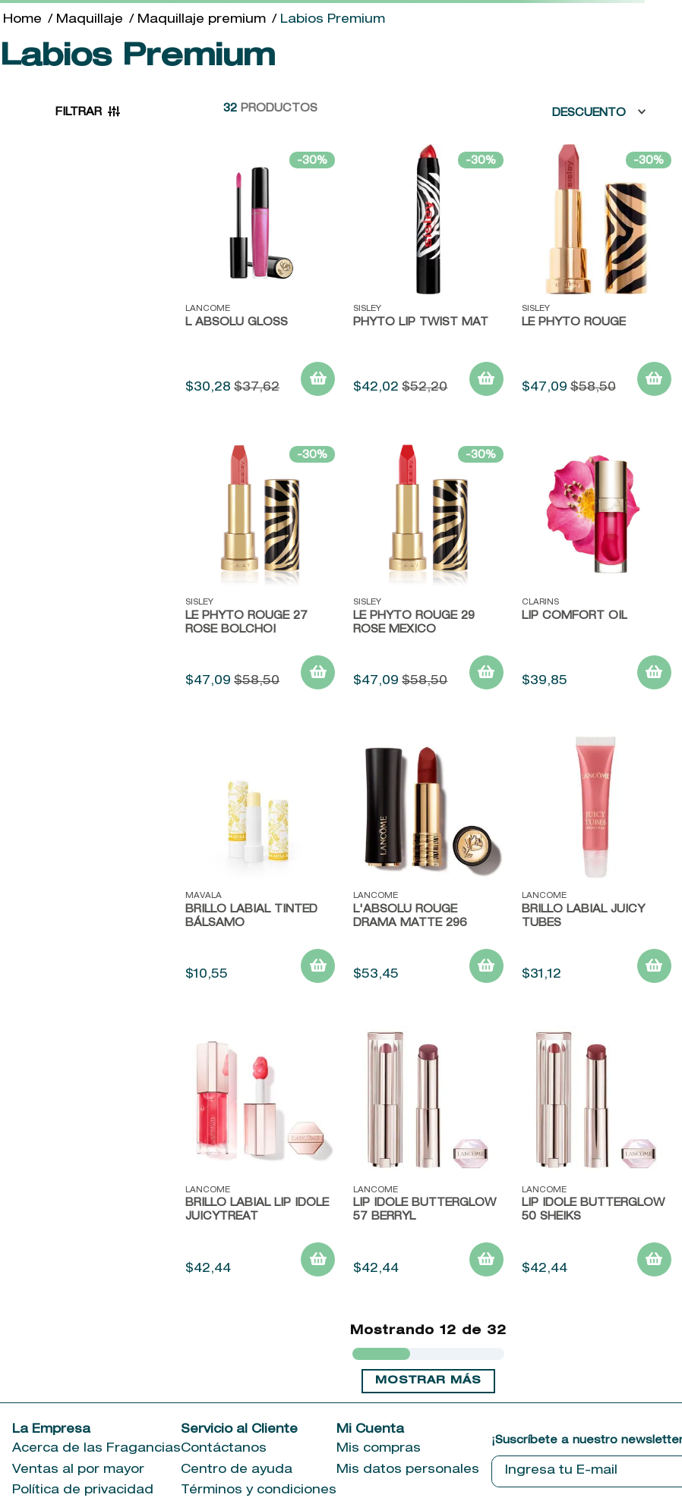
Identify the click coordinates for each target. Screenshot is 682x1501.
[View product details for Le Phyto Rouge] (596, 275)
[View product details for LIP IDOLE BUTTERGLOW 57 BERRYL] (428, 1157)
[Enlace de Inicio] (22, 20)
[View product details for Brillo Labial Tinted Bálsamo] (260, 863)
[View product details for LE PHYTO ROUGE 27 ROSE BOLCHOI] (260, 570)
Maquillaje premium (201, 20)
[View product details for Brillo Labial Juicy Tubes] (596, 863)
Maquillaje (89, 20)
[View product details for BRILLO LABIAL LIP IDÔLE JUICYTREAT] (260, 1157)
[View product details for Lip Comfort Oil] (596, 570)
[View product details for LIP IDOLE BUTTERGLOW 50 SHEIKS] (596, 1157)
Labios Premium (332, 20)
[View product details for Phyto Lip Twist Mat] (428, 275)
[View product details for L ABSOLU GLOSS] (260, 275)
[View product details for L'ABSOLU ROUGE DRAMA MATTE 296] (428, 863)
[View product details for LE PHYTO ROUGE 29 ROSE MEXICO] (428, 570)
